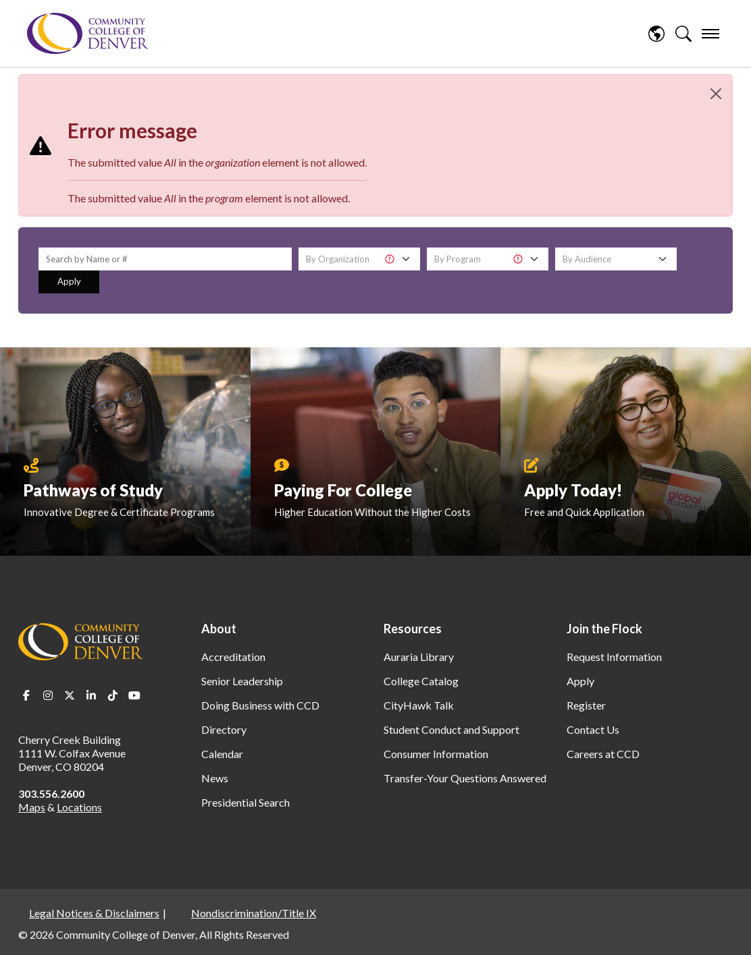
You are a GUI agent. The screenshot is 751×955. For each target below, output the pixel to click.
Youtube (134, 695)
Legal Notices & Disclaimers (94, 912)
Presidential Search (245, 802)
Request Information (614, 656)
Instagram (48, 695)
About (218, 628)
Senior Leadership (242, 680)
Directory (224, 729)
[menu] (710, 33)
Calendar (222, 753)
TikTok (113, 695)
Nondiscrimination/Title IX (253, 912)
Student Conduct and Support (451, 729)
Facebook (26, 695)
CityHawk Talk (419, 705)
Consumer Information (436, 753)
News (214, 778)
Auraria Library (419, 656)
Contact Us (593, 729)
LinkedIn (91, 695)
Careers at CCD (603, 753)
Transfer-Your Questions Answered (465, 778)
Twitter (69, 695)
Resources (413, 628)
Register (586, 705)
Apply (69, 281)
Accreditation (233, 656)
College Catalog (421, 680)
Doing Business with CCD (260, 705)
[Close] (716, 94)
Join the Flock (604, 628)
